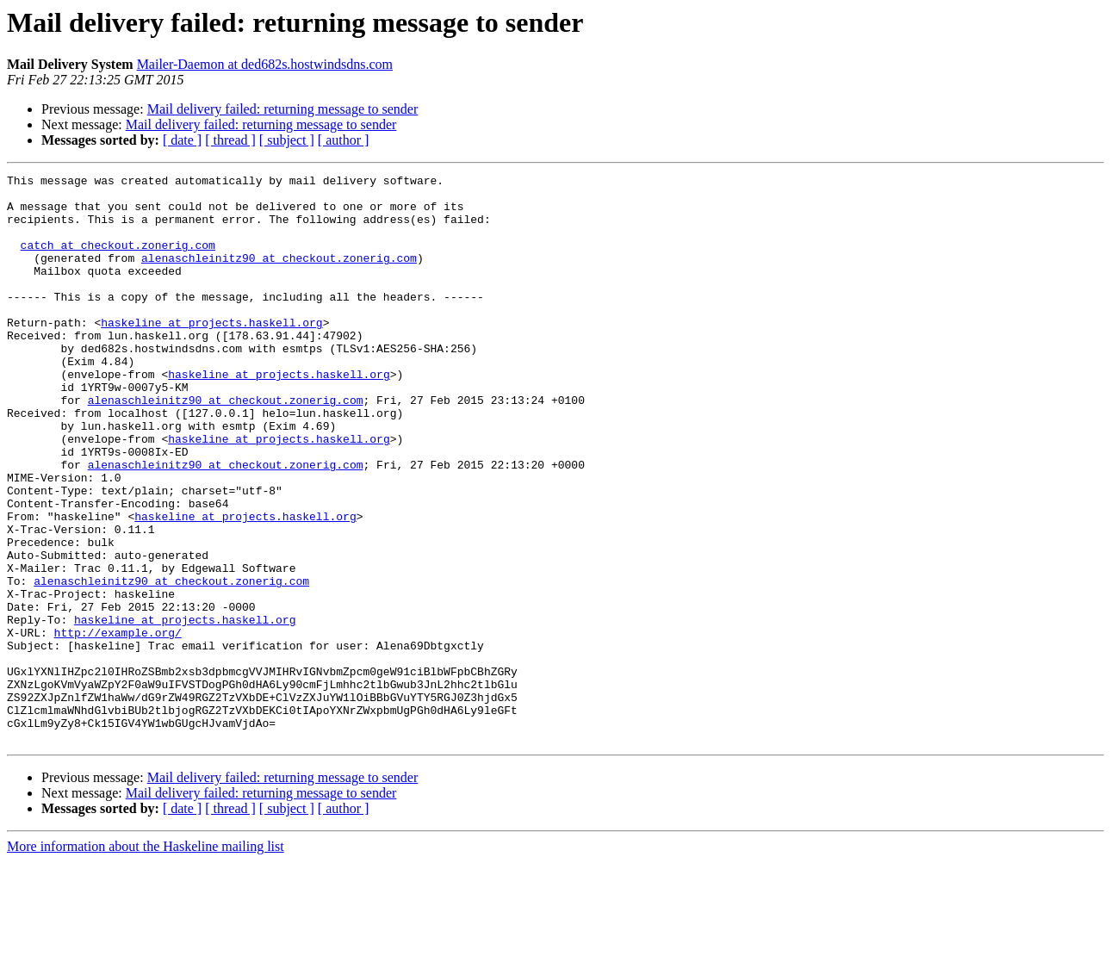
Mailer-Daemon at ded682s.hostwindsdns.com (265, 64)
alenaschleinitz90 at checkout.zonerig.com (279, 275)
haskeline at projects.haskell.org (211, 353)
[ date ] (182, 140)
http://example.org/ (118, 725)
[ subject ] (286, 140)
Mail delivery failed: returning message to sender (283, 109)
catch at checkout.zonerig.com (118, 260)
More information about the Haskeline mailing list (145, 960)
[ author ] (343, 140)
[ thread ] (230, 140)
